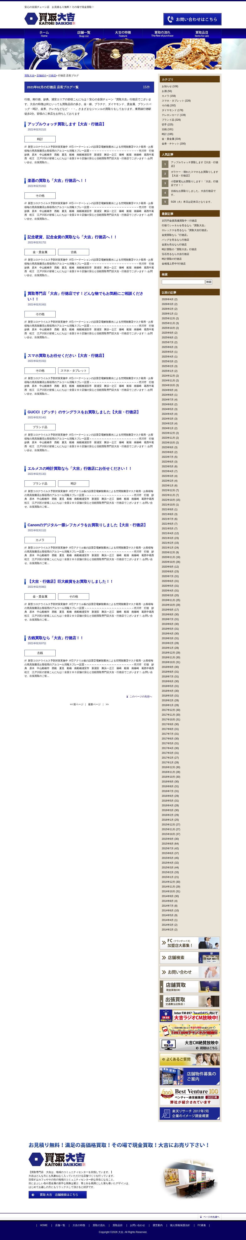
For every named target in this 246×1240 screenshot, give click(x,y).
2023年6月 (168, 461)
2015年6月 (168, 853)
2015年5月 (168, 858)
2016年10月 (168, 776)
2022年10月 (168, 499)
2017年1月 (168, 762)
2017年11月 (168, 714)
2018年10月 (168, 662)
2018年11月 (168, 657)
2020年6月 (168, 581)
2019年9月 (168, 609)
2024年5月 (168, 409)
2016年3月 (168, 810)
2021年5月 (168, 528)
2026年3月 (168, 304)
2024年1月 (168, 428)
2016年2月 (168, 815)
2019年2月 (168, 643)
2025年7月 (168, 342)
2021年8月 (168, 514)
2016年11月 (168, 772)
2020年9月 (168, 566)
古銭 (164, 129)
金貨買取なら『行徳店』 (175, 235)
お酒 (164, 91)
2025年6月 (168, 347)
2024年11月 (168, 380)
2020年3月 (168, 595)
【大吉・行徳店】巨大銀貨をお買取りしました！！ (70, 581)
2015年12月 (168, 824)
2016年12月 (168, 767)
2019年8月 (168, 614)
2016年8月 (168, 786)
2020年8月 (168, 571)
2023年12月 (168, 433)
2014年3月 (168, 924)
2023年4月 (168, 471)
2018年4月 (168, 690)
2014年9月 (168, 896)
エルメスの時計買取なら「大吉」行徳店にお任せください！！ (80, 468)
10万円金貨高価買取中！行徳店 (179, 220)
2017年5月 (168, 743)
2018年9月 (168, 667)
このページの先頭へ (141, 696)
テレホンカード (170, 115)
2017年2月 (168, 757)
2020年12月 (168, 552)
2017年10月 (168, 719)
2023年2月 (168, 480)
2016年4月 (168, 805)
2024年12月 (168, 375)
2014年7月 (168, 905)
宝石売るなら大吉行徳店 (175, 254)
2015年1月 (168, 877)
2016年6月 (168, 795)
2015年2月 (168, 872)
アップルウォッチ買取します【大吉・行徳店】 (67, 124)
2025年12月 (168, 318)
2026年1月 (168, 313)
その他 (165, 105)
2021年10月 (168, 504)
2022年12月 (168, 490)
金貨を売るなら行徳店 (174, 244)
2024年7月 (168, 399)
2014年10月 (168, 891)
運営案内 (158, 1225)
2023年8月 (168, 452)
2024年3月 (168, 418)
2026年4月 (168, 299)
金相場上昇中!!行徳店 (174, 263)
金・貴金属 (168, 138)
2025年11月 (168, 323)
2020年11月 (168, 557)
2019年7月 (168, 619)
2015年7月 (168, 848)
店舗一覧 (60, 1225)
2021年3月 (168, 538)
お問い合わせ (137, 1225)
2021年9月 (168, 509)
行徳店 (52, 75)
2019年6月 (168, 624)
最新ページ (94, 704)
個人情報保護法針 (180, 1225)
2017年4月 (168, 748)
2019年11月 (168, 600)
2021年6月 (168, 523)
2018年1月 (168, 705)
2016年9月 (168, 781)
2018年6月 (168, 681)
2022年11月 (168, 495)
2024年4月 (168, 414)
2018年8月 (168, 671)
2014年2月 (168, 929)
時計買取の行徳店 (172, 258)
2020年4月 (168, 590)
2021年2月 (168, 542)
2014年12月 (168, 881)
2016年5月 (168, 800)
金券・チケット (170, 143)
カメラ (165, 95)
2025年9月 (168, 332)
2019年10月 (168, 604)
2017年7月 (168, 733)
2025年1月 (168, 371)
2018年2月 (168, 700)
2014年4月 (168, 920)
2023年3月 (168, 476)
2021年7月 (168, 519)
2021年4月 (168, 533)
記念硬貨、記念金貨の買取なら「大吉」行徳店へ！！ (72, 237)
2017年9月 (168, 724)
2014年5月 (168, 915)
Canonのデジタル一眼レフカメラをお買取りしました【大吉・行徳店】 (87, 525)
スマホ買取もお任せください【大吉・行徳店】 (67, 356)
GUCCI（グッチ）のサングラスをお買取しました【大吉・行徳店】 (84, 412)
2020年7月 (168, 576)
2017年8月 (168, 729)
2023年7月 (168, 456)
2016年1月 (168, 819)
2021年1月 (168, 547)
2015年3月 (168, 867)
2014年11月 (168, 886)
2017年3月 (168, 753)
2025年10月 (168, 328)
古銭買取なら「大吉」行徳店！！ (56, 638)
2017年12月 (168, 710)
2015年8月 (168, 843)
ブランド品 (168, 119)
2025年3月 (168, 361)
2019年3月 (168, 638)
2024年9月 (168, 390)
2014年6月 (168, 910)
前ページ (78, 704)
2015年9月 (168, 838)
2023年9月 (168, 447)
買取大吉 (29, 75)
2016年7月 (168, 791)
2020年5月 (168, 585)
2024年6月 (168, 404)
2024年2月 (168, 423)
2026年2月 (168, 308)
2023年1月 (168, 485)
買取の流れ (99, 1225)
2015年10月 (168, 834)
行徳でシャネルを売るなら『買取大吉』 (184, 225)
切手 (164, 124)
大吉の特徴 (79, 1225)
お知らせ (167, 86)
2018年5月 (168, 686)
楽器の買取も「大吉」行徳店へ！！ (57, 181)
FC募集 (202, 1225)
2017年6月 (168, 738)
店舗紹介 (41, 75)
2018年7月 (168, 676)
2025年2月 (168, 366)
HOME (43, 1225)
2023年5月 (168, 466)
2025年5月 (168, 351)
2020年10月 (168, 562)
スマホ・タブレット (173, 100)
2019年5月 (168, 628)
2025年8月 (168, 337)
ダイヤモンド (169, 110)
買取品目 (118, 1225)
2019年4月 (168, 633)
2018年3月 (168, 695)
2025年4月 (168, 356)
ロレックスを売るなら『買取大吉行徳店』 (185, 230)
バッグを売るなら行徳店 (175, 239)
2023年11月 (168, 437)
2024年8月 (168, 394)
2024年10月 (168, 385)
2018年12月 (168, 652)
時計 (164, 134)
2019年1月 (168, 647)
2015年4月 (168, 862)
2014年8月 (168, 901)
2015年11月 (168, 829)
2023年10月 (168, 442)
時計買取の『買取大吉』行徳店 (179, 249)
